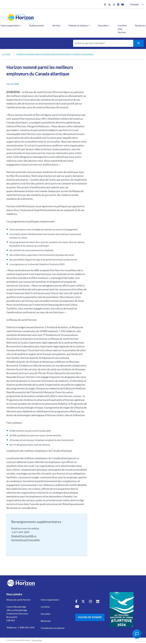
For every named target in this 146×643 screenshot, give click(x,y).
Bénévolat (46, 621)
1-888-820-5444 (26, 627)
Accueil (6, 54)
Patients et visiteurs (78, 25)
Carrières (45, 606)
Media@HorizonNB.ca (23, 536)
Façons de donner (90, 617)
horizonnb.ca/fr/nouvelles (25, 539)
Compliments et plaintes (53, 628)
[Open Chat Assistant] (136, 633)
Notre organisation (50, 599)
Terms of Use (36, 640)
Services (56, 25)
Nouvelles (103, 25)
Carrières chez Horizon (122, 29)
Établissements (36, 25)
